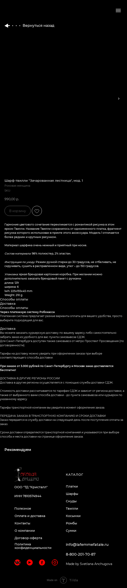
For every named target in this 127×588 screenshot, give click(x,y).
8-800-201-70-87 (81, 554)
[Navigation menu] (118, 10)
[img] (17, 562)
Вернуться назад (29, 25)
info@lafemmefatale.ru (87, 544)
